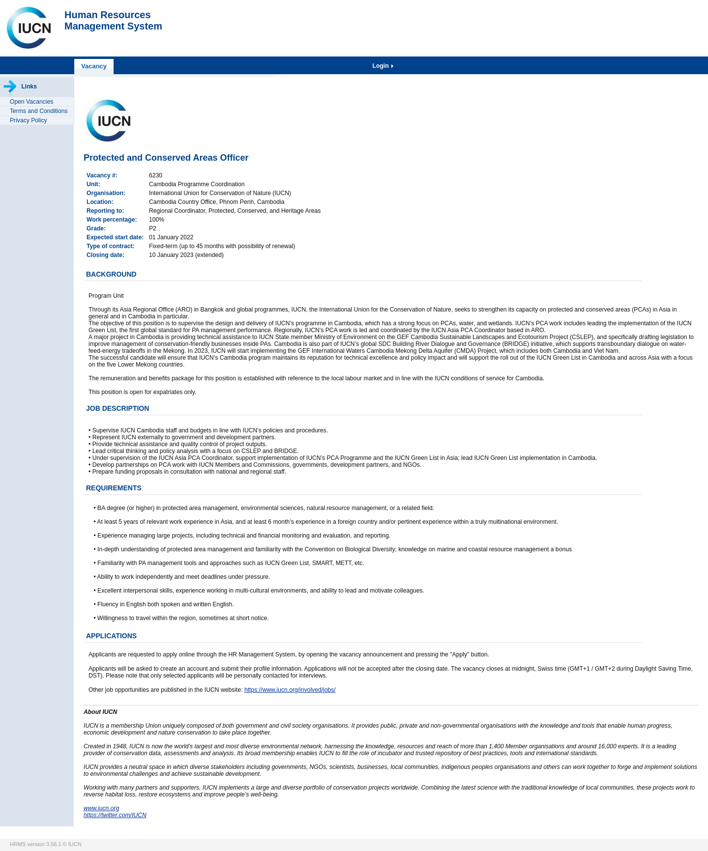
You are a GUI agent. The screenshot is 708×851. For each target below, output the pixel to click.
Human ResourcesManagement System (113, 20)
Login (381, 65)
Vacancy (94, 66)
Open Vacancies (31, 101)
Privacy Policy (28, 120)
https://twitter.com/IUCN (115, 815)
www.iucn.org (101, 808)
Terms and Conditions (39, 111)
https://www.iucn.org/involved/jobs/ (290, 689)
